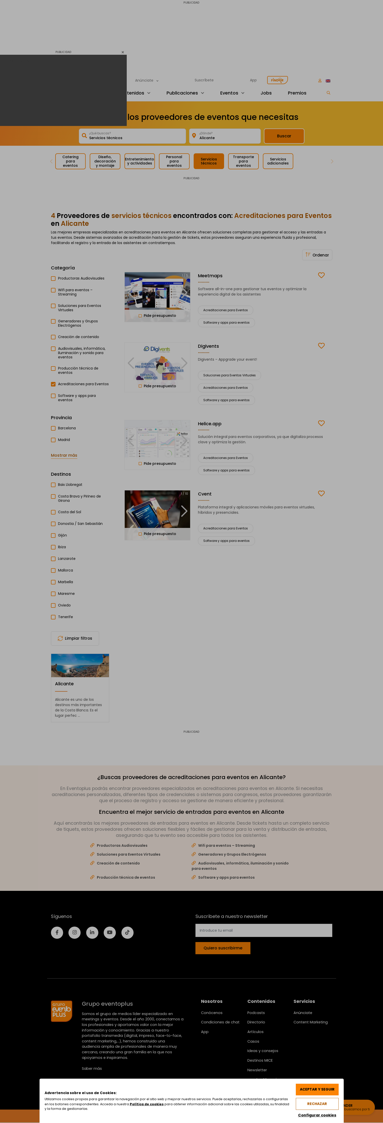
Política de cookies (172, 1104)
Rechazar (316, 1103)
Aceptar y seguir (317, 1089)
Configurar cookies (317, 1114)
